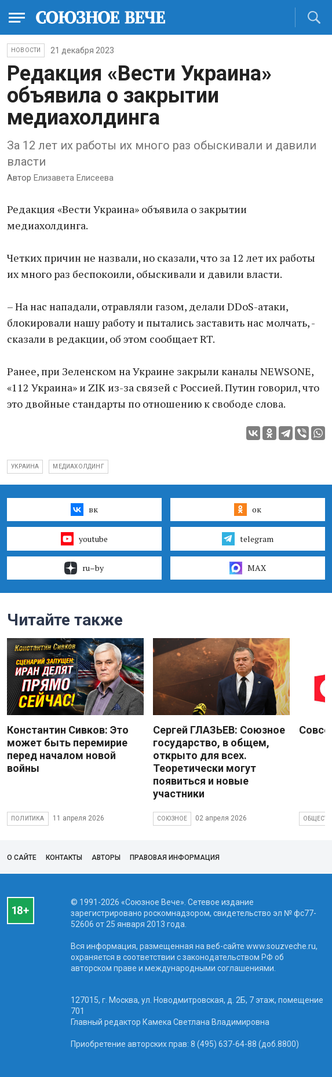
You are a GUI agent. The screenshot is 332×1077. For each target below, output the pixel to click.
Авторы (106, 857)
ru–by (84, 568)
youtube (84, 538)
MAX (247, 568)
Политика (28, 818)
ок (247, 509)
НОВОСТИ (26, 50)
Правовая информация (175, 857)
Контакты (64, 857)
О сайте (22, 857)
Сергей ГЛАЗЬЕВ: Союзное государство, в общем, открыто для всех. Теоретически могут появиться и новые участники (219, 762)
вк (84, 509)
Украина (25, 466)
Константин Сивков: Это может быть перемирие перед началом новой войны (68, 749)
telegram (247, 538)
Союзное (172, 818)
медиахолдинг (78, 466)
